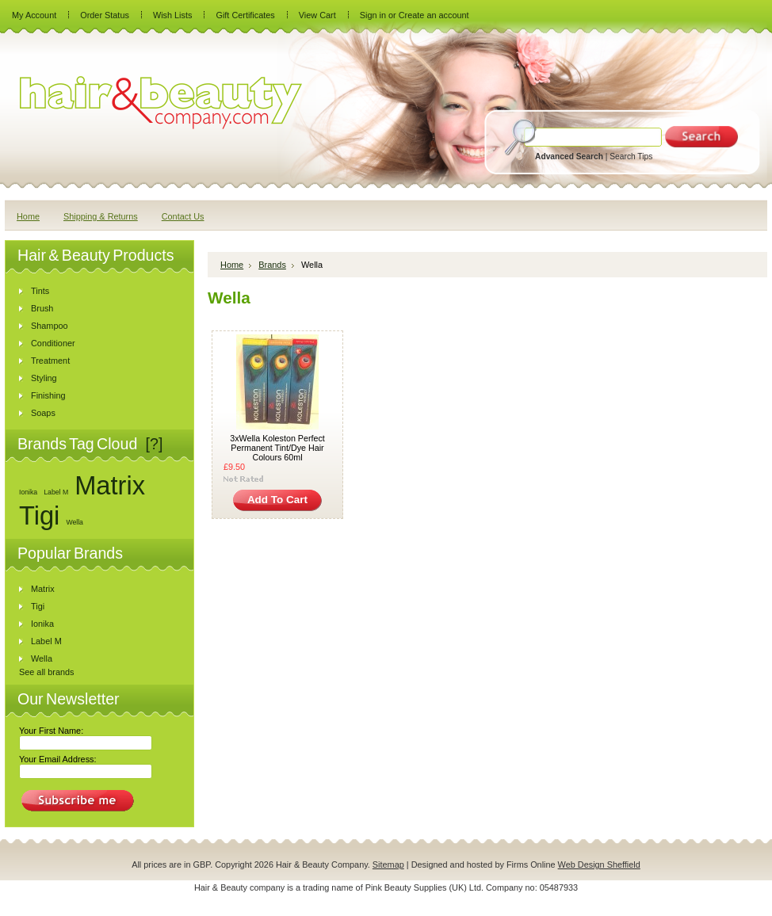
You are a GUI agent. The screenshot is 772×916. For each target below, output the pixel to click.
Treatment (50, 360)
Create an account (434, 15)
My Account (34, 15)
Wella (74, 522)
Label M (56, 492)
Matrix (110, 485)
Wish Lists (173, 15)
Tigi (39, 515)
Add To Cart (277, 500)
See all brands (47, 672)
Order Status (104, 15)
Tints (40, 291)
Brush (42, 308)
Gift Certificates (245, 15)
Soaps (43, 413)
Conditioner (53, 343)
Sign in (373, 15)
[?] (154, 443)
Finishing (48, 395)
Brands (272, 264)
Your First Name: (51, 730)
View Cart (317, 15)
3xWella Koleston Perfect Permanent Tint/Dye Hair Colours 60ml (277, 447)
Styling (44, 378)
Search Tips (631, 156)
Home (231, 264)
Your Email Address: (58, 759)
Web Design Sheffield (599, 864)
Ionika (28, 492)
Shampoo (49, 325)
